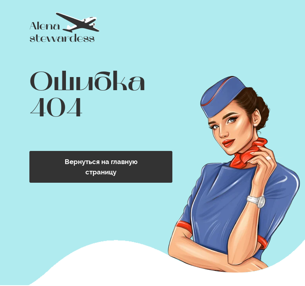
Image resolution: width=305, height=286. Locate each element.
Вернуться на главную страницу (101, 167)
